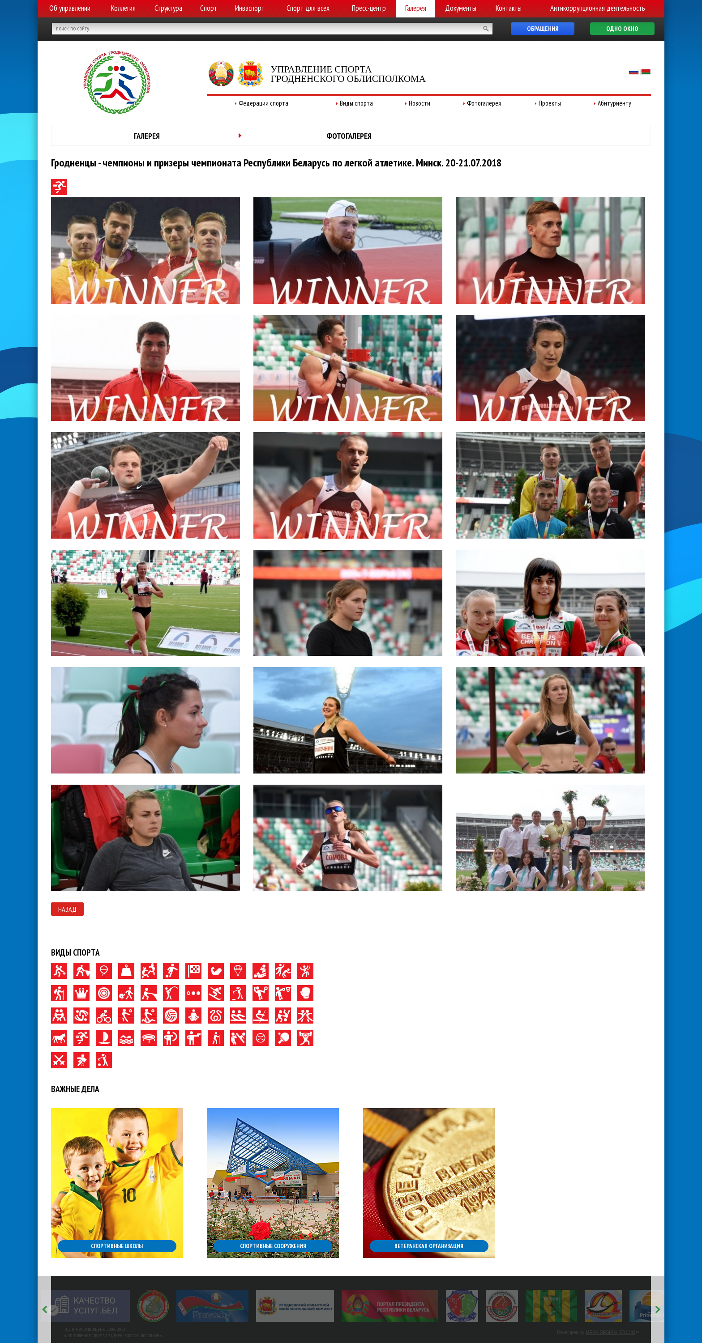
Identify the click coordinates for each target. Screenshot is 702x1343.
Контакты (509, 8)
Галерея (415, 8)
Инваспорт (250, 8)
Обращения (542, 29)
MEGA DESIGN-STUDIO (610, 1332)
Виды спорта (356, 103)
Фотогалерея (484, 103)
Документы (460, 8)
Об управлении (69, 8)
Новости (419, 103)
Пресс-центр (369, 8)
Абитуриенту (614, 103)
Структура (168, 8)
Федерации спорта (263, 103)
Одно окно (622, 29)
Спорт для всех (308, 8)
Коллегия (123, 8)
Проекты (550, 103)
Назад (67, 909)
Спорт (208, 8)
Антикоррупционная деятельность (597, 8)
